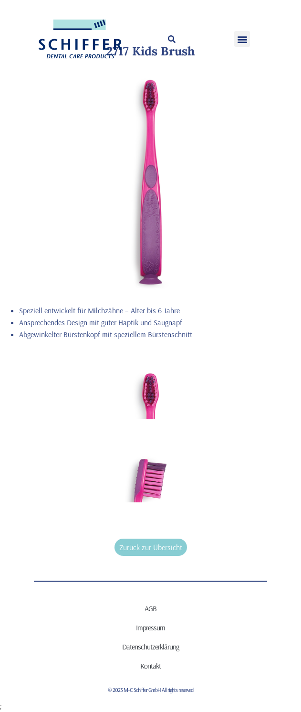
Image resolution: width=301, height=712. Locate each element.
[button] (171, 39)
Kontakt (150, 665)
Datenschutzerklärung (150, 646)
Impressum (150, 627)
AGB (150, 608)
